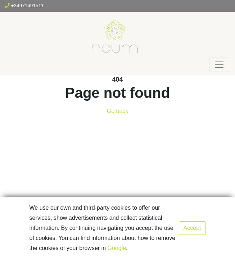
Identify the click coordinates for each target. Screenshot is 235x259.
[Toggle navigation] (219, 65)
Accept (192, 228)
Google (117, 248)
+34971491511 (24, 5)
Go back (117, 111)
